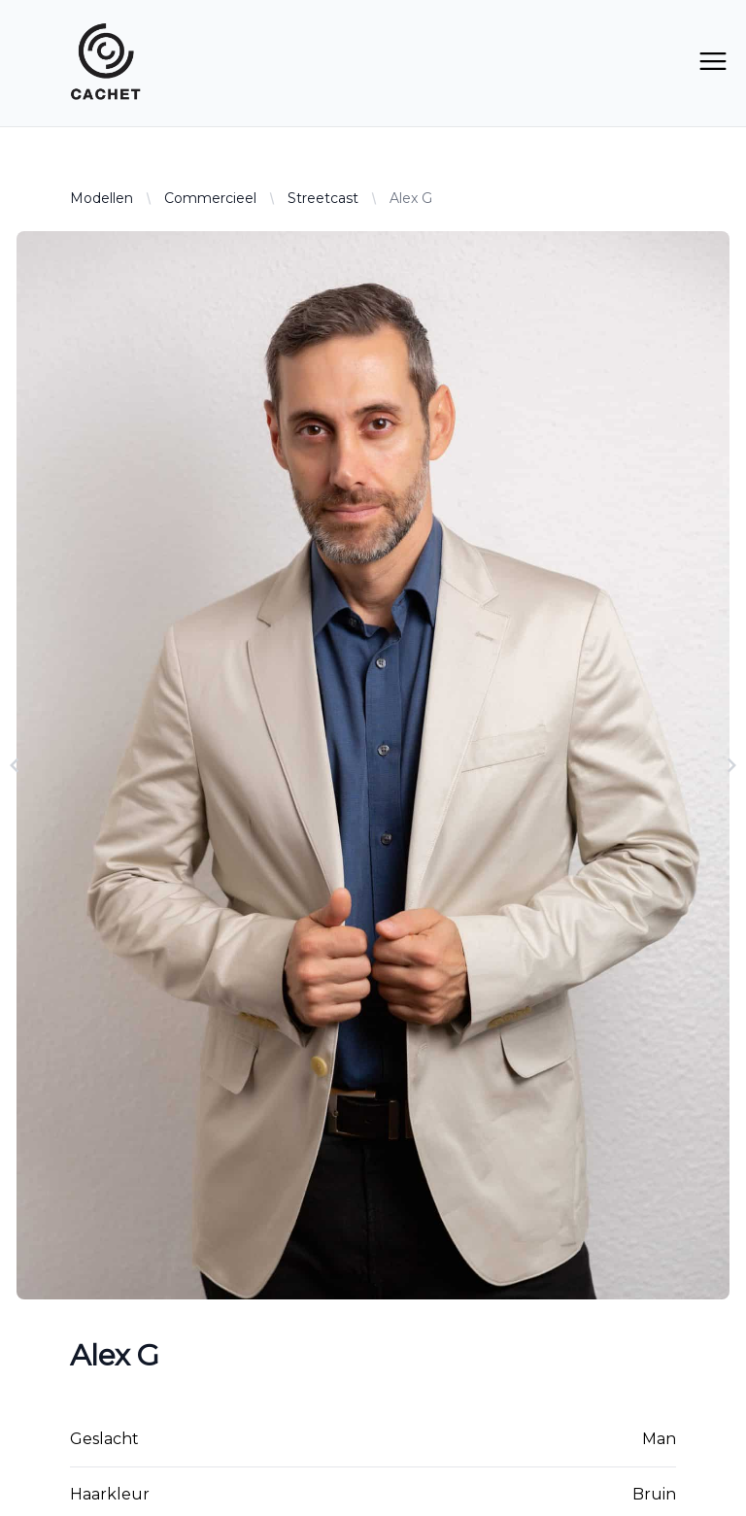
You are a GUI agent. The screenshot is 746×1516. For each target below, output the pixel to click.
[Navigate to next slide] (731, 765)
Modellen (101, 198)
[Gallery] (373, 765)
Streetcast (323, 198)
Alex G (411, 198)
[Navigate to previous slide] (14, 765)
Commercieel (210, 198)
